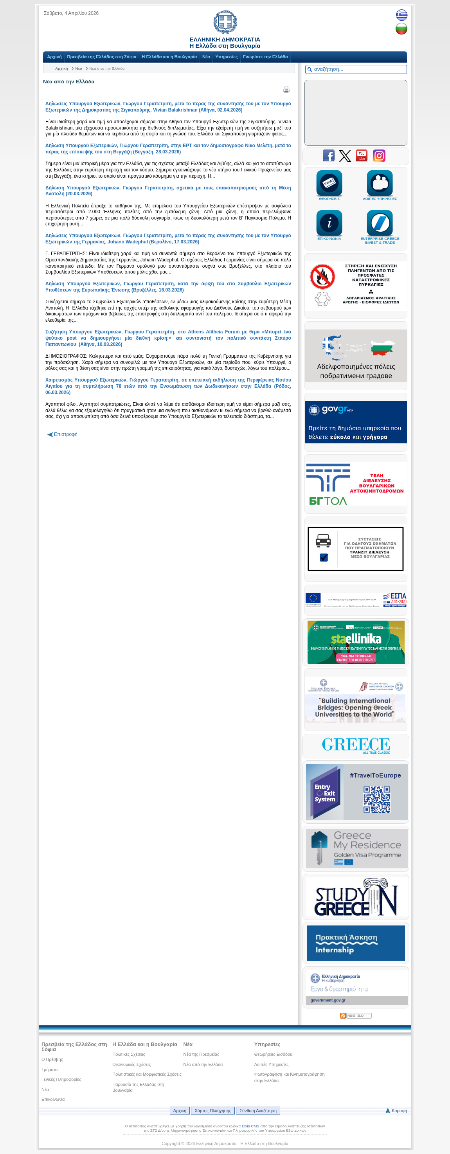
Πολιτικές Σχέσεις (128, 1054)
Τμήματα (49, 1069)
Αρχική (54, 56)
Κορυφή (399, 1110)
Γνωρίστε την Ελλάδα (265, 56)
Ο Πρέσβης (52, 1059)
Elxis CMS (250, 1126)
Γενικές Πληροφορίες (61, 1079)
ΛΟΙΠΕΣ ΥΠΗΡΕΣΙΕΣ (380, 195)
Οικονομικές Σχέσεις (131, 1064)
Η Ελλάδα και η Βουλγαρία (169, 56)
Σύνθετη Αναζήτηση (258, 1110)
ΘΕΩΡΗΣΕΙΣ (329, 195)
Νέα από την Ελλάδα (203, 1064)
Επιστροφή (65, 434)
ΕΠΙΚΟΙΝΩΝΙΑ (329, 235)
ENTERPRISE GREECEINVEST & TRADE (379, 237)
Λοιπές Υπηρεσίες (271, 1064)
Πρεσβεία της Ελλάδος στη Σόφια (101, 56)
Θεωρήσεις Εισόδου (273, 1054)
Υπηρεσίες (226, 56)
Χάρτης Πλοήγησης (212, 1110)
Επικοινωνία (53, 1099)
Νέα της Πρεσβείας (202, 1054)
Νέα (206, 56)
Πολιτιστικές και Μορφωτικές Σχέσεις (147, 1074)
